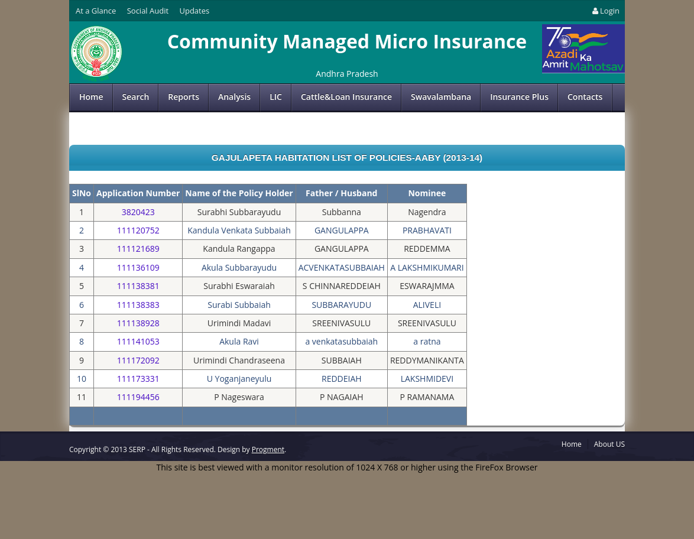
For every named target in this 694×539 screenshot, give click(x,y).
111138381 (138, 285)
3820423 (138, 211)
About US (609, 444)
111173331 (138, 378)
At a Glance (96, 10)
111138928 (138, 323)
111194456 (138, 396)
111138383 (138, 304)
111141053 (138, 341)
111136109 (138, 267)
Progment (268, 449)
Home (91, 96)
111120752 (138, 230)
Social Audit (147, 10)
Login (605, 10)
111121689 (138, 248)
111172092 (138, 360)
